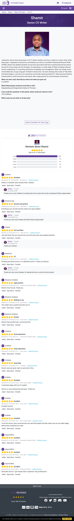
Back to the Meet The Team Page (37, 122)
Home (4, 12)
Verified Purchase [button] (33, 180)
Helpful (4, 185)
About (10, 12)
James (10, 189)
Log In (64, 8)
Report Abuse (10, 185)
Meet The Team (19, 12)
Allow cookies (67, 518)
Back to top (37, 486)
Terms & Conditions (50, 515)
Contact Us (66, 3)
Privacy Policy (63, 515)
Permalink (17, 185)
